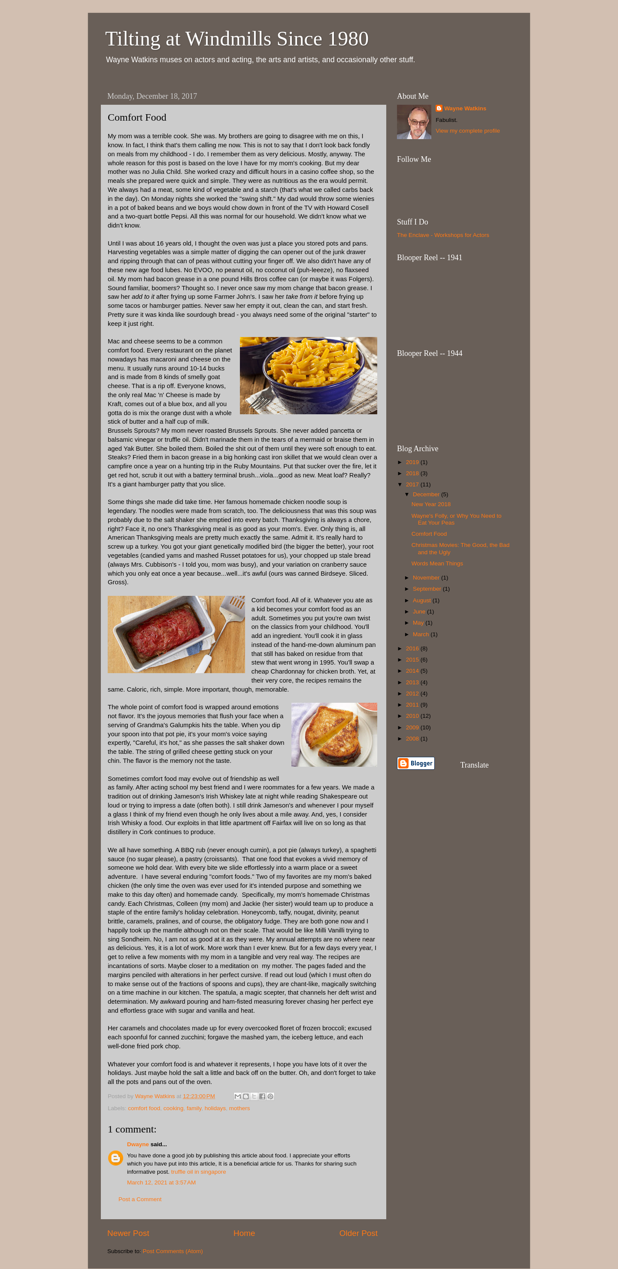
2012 (413, 693)
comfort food (144, 1108)
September (428, 589)
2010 (413, 716)
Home (244, 1233)
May (419, 622)
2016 (413, 648)
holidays (215, 1108)
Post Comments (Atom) (173, 1251)
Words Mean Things (437, 563)
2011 (413, 704)
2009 (413, 727)
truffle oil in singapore (198, 1172)
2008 (413, 738)
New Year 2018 (431, 504)
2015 (413, 659)
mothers (239, 1108)
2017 (413, 484)
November (427, 577)
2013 (413, 682)
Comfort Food (429, 534)
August (423, 600)
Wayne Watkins (465, 108)
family (194, 1108)
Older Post (358, 1233)
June (420, 611)
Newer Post (128, 1233)
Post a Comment (140, 1199)
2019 (413, 462)
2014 (413, 671)
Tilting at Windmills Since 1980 (237, 38)
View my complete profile (468, 131)
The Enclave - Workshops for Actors (443, 235)
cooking (174, 1108)
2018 (413, 473)
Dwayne (138, 1144)
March (421, 634)
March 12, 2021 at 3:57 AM (161, 1182)
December (427, 494)
